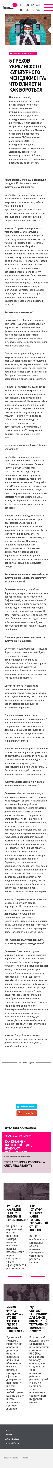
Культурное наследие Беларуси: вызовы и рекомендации (17, 1213)
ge (27, 9)
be (21, 9)
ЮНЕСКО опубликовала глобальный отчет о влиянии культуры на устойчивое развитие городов (38, 1249)
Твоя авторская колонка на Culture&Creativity (24, 1163)
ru (27, 4)
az (32, 4)
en (21, 4)
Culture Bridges (12, 1439)
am (38, 4)
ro (32, 9)
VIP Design (23, 1457)
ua (38, 9)
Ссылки (8, 1434)
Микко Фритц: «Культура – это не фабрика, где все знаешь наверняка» (15, 1319)
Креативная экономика (23, 53)
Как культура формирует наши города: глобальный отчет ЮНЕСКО (38, 1218)
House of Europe (12, 1443)
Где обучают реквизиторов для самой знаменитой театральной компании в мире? (39, 1319)
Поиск (8, 1430)
